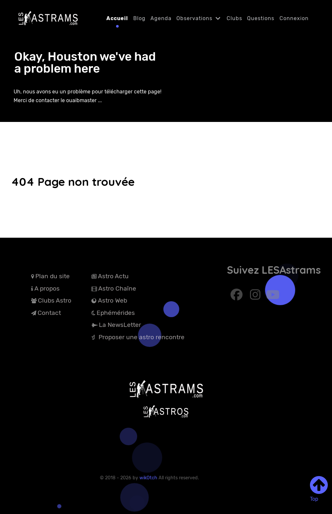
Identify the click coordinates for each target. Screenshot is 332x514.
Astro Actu (113, 276)
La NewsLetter (120, 325)
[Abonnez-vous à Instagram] (256, 297)
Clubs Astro (54, 300)
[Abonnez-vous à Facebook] (237, 297)
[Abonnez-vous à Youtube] (272, 297)
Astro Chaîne (117, 288)
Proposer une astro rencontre (141, 337)
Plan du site (52, 276)
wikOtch (149, 478)
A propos (47, 288)
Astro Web (112, 300)
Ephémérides (116, 313)
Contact (49, 313)
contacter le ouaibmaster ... (69, 100)
